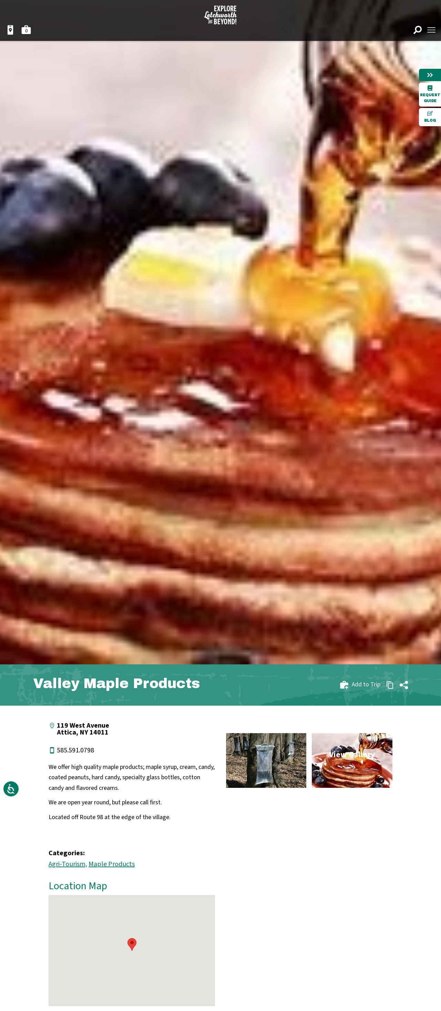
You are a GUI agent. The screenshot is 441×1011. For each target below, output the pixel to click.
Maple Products (112, 864)
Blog (430, 116)
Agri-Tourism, (68, 864)
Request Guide (430, 94)
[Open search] (417, 30)
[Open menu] (431, 30)
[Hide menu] (430, 75)
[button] (131, 944)
